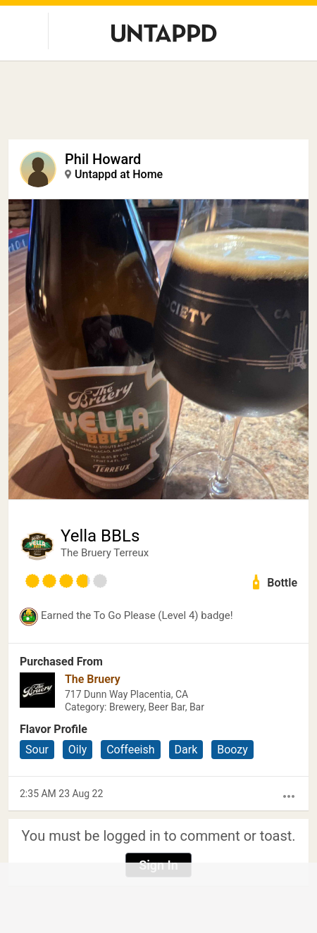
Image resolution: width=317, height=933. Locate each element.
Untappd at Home (119, 174)
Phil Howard (103, 159)
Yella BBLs (100, 535)
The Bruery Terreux (105, 552)
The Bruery (92, 679)
